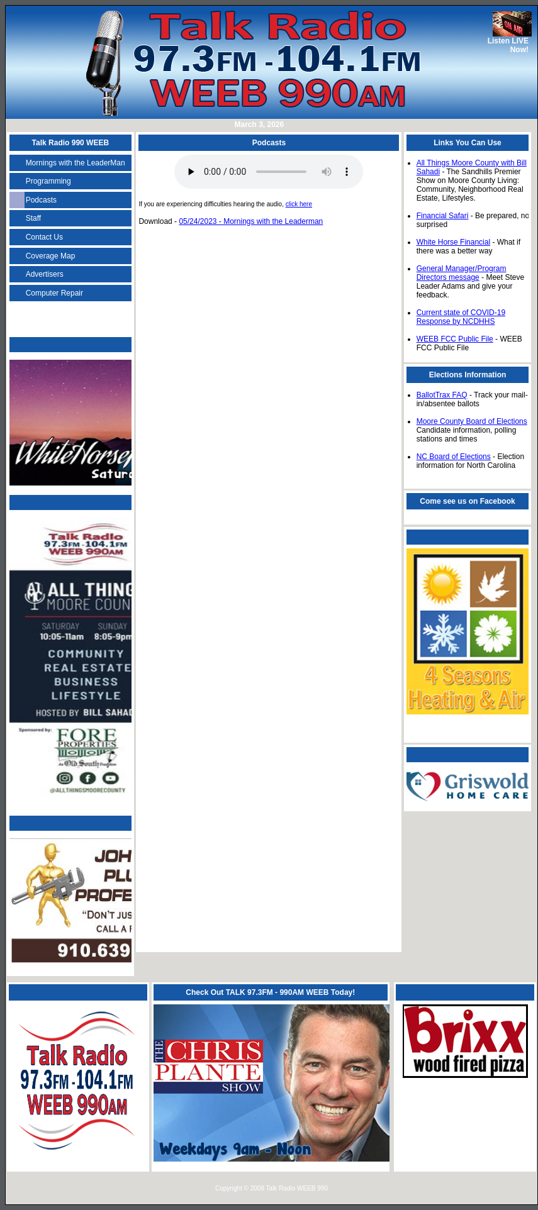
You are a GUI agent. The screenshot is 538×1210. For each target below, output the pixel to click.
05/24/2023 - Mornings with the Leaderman (251, 221)
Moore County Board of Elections (472, 421)
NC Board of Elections (454, 456)
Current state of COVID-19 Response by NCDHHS (461, 317)
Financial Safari (443, 215)
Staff (33, 218)
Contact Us (44, 237)
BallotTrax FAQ (442, 395)
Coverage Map (51, 256)
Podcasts (41, 200)
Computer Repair (54, 293)
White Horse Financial (453, 242)
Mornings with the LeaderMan (75, 162)
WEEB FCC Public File (455, 339)
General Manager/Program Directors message (462, 273)
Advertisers (45, 274)
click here (299, 204)
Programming (48, 181)
